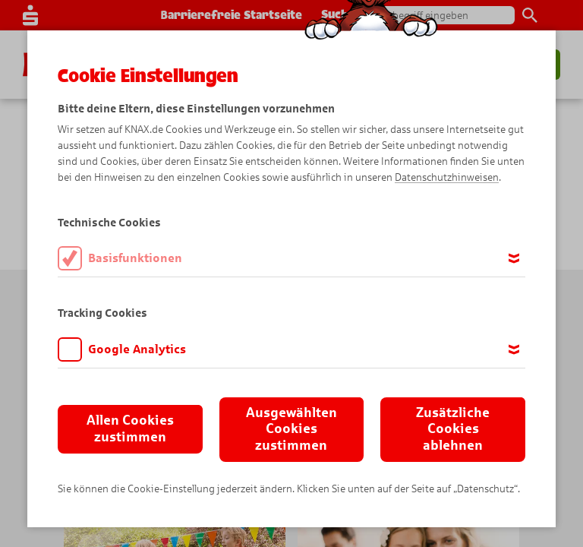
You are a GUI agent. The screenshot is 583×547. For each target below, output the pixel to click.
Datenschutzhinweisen (447, 177)
